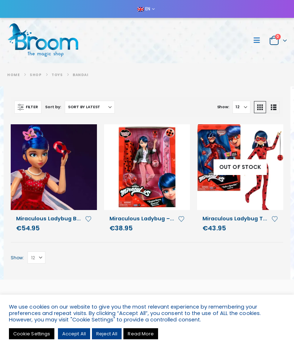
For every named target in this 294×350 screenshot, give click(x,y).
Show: (223, 107)
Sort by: (53, 107)
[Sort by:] (90, 107)
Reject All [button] (107, 333)
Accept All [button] (74, 333)
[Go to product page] (54, 167)
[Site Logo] (43, 40)
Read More (141, 333)
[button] (259, 40)
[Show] (241, 107)
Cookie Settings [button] (31, 333)
